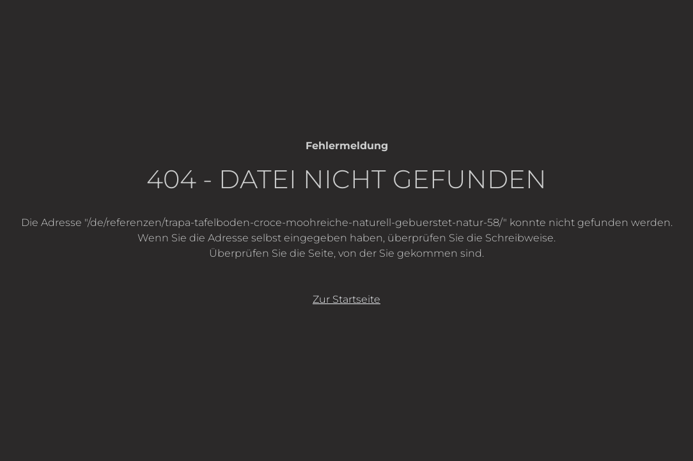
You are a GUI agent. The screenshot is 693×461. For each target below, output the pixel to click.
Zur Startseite (346, 299)
